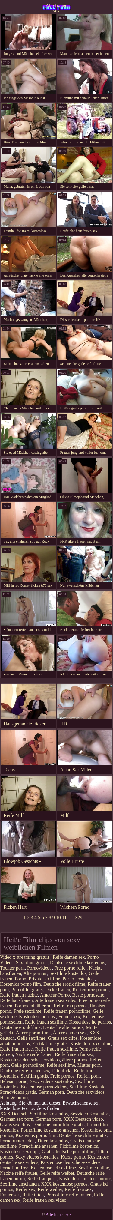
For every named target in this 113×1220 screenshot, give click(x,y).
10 (58, 917)
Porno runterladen (17, 1140)
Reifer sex (25, 1189)
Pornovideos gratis (18, 1092)
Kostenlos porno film (20, 984)
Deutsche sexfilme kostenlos (77, 962)
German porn (51, 1092)
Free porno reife (70, 967)
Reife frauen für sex (74, 1054)
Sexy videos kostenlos (51, 1081)
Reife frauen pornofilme (67, 1011)
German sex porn (16, 1119)
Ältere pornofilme (33, 1032)
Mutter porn (89, 1065)
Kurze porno (73, 1156)
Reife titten (33, 1194)
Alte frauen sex (56, 7)
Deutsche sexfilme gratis (83, 1135)
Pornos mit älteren (33, 1005)
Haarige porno (14, 1097)
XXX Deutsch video (83, 1119)
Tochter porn (12, 967)
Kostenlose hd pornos (90, 1021)
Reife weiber (50, 1189)
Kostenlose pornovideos (43, 1086)
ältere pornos (74, 1059)
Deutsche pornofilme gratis (58, 1124)
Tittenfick (62, 1070)
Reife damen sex (69, 957)
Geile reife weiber (56, 1173)
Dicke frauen (57, 989)
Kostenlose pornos (37, 1016)
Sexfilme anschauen (19, 1183)
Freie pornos (62, 1075)
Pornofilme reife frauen (68, 1194)
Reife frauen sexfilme (46, 1021)
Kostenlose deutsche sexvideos (30, 1059)
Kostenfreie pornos (91, 989)
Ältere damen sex (70, 1032)
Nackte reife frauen (33, 1054)
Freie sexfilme (27, 1011)
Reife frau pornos (70, 1005)
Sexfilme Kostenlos (89, 1086)
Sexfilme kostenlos (67, 973)
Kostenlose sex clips (19, 1151)
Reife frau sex (78, 1189)
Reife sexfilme (61, 1065)
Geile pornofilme (27, 1065)
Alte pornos (35, 973)
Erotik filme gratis (49, 1043)
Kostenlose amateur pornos (85, 1178)
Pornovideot (39, 967)
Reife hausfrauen (16, 1000)
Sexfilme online (93, 1167)
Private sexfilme (44, 978)
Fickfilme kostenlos (79, 1146)
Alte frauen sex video (55, 1000)
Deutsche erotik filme (64, 984)
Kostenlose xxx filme (90, 1043)
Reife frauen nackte (19, 994)
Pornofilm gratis (26, 989)
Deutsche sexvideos (85, 1092)
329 (78, 917)
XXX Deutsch (13, 1113)
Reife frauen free (16, 1048)
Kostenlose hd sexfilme (53, 1167)
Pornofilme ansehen (38, 1146)
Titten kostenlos (52, 1140)
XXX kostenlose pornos (64, 1183)
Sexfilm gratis (34, 1075)
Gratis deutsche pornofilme (68, 1151)
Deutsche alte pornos (63, 1027)
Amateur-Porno (55, 994)
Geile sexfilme (31, 1038)
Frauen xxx (69, 1016)
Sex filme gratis (31, 962)
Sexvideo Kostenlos (89, 1113)
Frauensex (10, 1194)
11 (64, 917)
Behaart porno (13, 1081)
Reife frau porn (42, 1178)
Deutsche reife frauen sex (24, 1070)
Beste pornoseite (88, 994)
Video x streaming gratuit (25, 957)
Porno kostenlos (79, 978)
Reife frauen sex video (44, 1200)
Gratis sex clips (63, 1038)
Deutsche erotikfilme (20, 1027)
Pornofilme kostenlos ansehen (49, 1129)
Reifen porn (88, 1075)
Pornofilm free (14, 1167)
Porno (20, 978)
